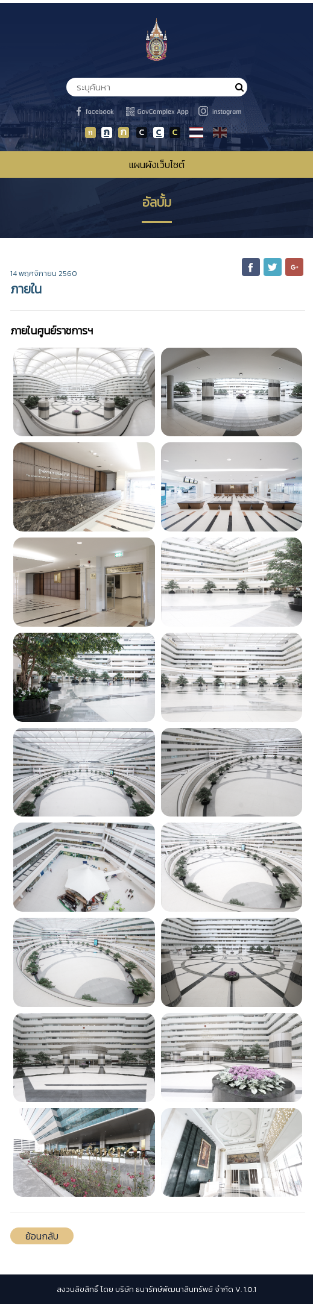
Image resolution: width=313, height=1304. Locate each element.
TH (198, 133)
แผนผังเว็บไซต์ (157, 164)
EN (221, 133)
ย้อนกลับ (41, 1236)
